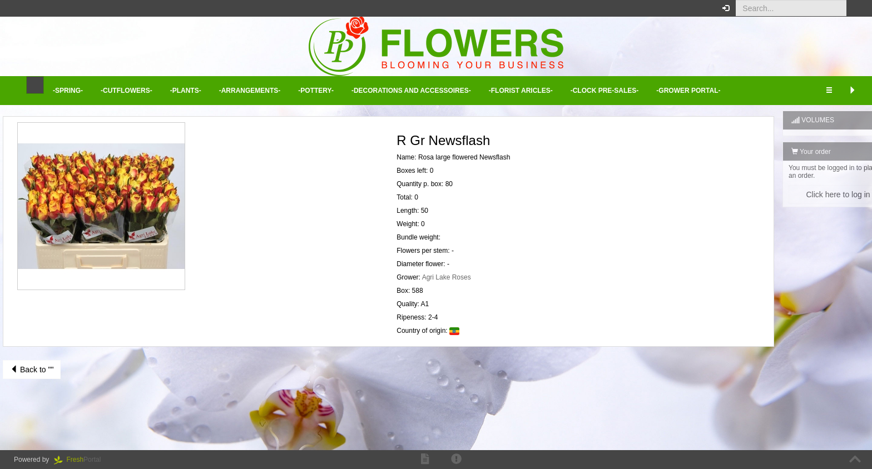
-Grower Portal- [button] (688, 90)
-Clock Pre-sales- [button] (605, 90)
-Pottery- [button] (316, 90)
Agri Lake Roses (432, 277)
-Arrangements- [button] (250, 90)
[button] (855, 8)
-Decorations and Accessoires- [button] (411, 90)
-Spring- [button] (68, 90)
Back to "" (31, 369)
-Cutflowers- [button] (126, 90)
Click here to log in (811, 194)
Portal (81, 459)
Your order (784, 152)
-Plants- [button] (185, 90)
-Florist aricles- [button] (521, 90)
